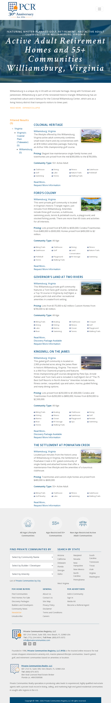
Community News (19, 608)
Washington (94, 576)
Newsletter (16, 612)
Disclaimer (47, 608)
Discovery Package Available (48, 340)
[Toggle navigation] (99, 9)
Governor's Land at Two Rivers (58, 277)
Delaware (61, 563)
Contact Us (48, 597)
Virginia (18, 128)
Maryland (77, 555)
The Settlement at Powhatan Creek (62, 445)
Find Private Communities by (30, 549)
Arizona (60, 555)
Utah (91, 569)
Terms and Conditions (52, 612)
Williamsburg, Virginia (45, 131)
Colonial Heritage (48, 125)
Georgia (60, 570)
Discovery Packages (20, 601)
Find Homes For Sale (21, 597)
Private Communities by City (28, 580)
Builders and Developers (22, 605)
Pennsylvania (79, 579)
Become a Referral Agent (78, 605)
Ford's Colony (45, 193)
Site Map (47, 601)
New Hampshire (78, 564)
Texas (92, 565)
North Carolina (76, 574)
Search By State (68, 549)
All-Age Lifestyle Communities (28, 527)
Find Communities (20, 594)
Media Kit (71, 601)
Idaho (60, 574)
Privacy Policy (48, 605)
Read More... (40, 182)
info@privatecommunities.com (36, 640)
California (61, 559)
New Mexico (78, 569)
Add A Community (75, 594)
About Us (47, 594)
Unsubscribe (17, 616)
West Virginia (63, 583)
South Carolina (92, 556)
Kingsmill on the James (52, 351)
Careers (46, 616)
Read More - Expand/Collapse (25, 107)
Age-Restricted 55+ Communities (55, 527)
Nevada (76, 559)
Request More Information (47, 185)
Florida (60, 566)
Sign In (70, 597)
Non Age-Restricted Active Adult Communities (83, 527)
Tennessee (94, 562)
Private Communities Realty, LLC (36, 666)
